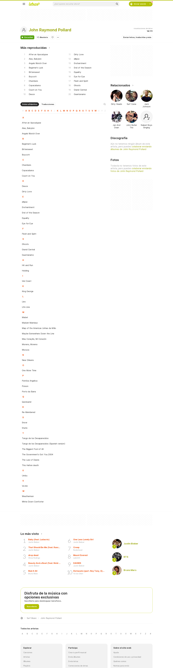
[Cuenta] (150, 3)
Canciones (27, 652)
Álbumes (27, 661)
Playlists (26, 666)
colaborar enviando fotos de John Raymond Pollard (131, 169)
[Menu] (23, 3)
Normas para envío (121, 666)
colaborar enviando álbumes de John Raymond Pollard (131, 148)
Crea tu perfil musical (77, 652)
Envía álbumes (74, 657)
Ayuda (116, 652)
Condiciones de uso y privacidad (127, 657)
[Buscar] (116, 3)
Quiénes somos (119, 661)
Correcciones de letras (78, 666)
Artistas (26, 657)
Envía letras (73, 661)
